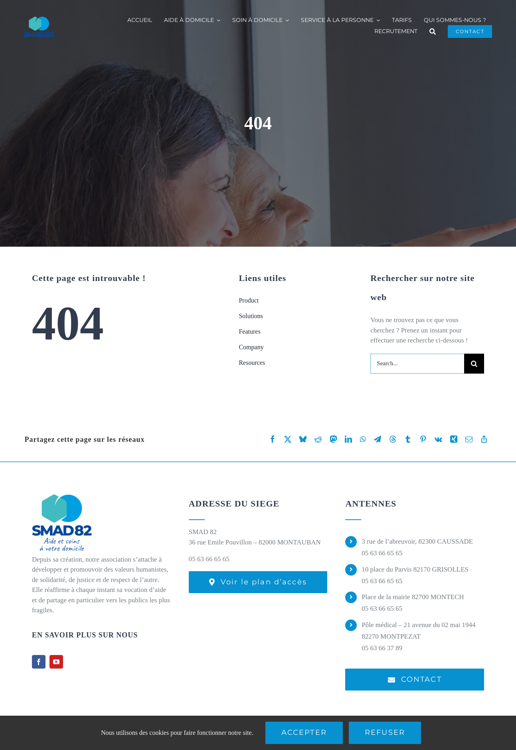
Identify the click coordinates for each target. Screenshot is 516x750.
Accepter (304, 732)
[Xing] (453, 439)
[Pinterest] (423, 439)
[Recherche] (432, 31)
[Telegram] (377, 439)
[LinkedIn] (348, 439)
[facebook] (38, 662)
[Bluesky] (302, 439)
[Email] (468, 439)
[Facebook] (272, 439)
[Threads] (392, 439)
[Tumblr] (407, 439)
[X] (287, 439)
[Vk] (438, 439)
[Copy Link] (484, 439)
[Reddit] (318, 439)
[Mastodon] (333, 439)
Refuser (385, 732)
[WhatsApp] (363, 439)
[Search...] (417, 364)
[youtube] (56, 662)
